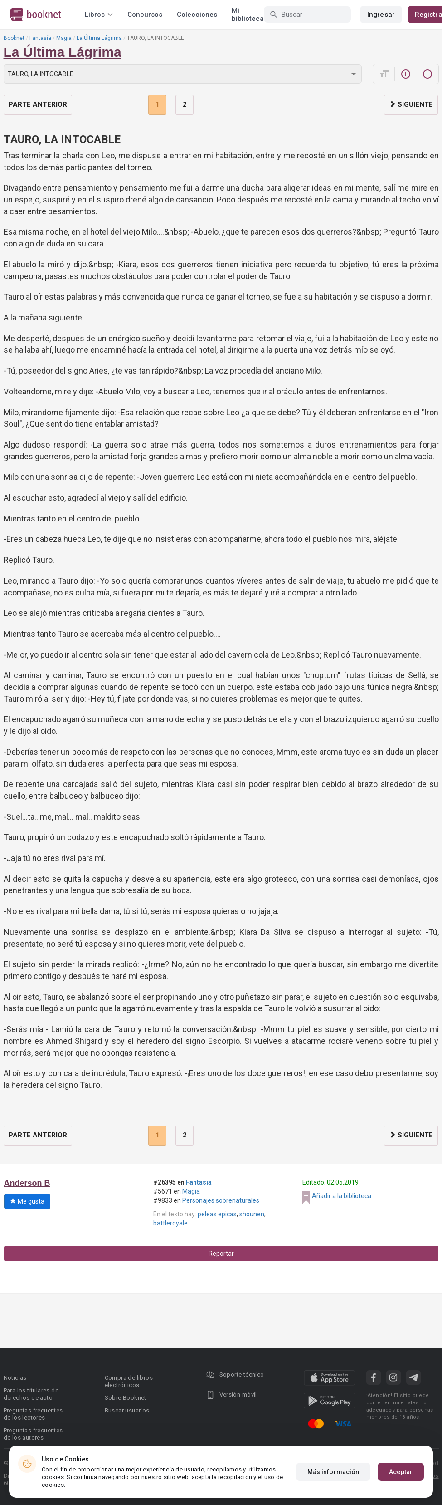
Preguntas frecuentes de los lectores (33, 1414)
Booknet (14, 38)
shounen (251, 1214)
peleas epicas (217, 1214)
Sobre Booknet (125, 1397)
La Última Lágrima (99, 38)
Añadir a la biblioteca (341, 1196)
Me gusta (27, 1201)
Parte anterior (38, 104)
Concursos (144, 14)
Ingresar (381, 14)
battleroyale (170, 1223)
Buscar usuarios (127, 1410)
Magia (64, 38)
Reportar (221, 1253)
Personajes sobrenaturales (220, 1200)
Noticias (15, 1377)
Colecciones (197, 14)
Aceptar (401, 1471)
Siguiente (411, 104)
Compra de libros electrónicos (129, 1381)
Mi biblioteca (248, 14)
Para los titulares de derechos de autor (31, 1394)
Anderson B (27, 1183)
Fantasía (40, 38)
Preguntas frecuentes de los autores (33, 1434)
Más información (333, 1471)
